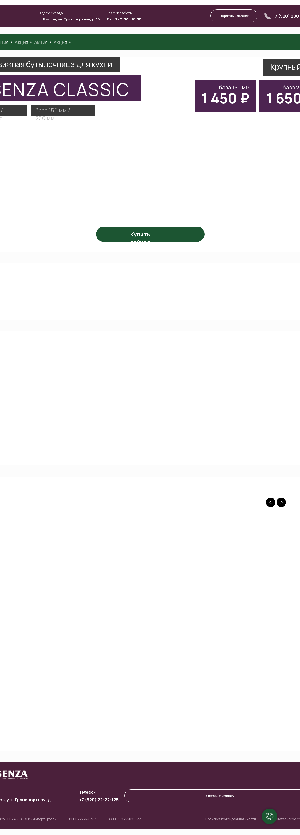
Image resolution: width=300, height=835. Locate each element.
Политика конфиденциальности (230, 819)
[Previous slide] (270, 502)
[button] (233, 15)
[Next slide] (281, 502)
